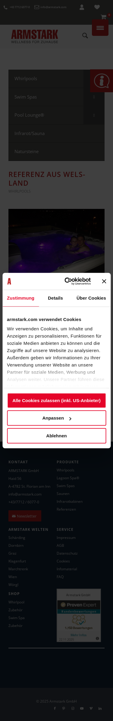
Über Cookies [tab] (91, 298)
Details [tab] (55, 298)
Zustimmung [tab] (20, 298)
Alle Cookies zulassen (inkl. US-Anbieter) (56, 400)
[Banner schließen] (104, 281)
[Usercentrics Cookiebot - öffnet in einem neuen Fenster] (67, 281)
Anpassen (56, 417)
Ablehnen (56, 435)
